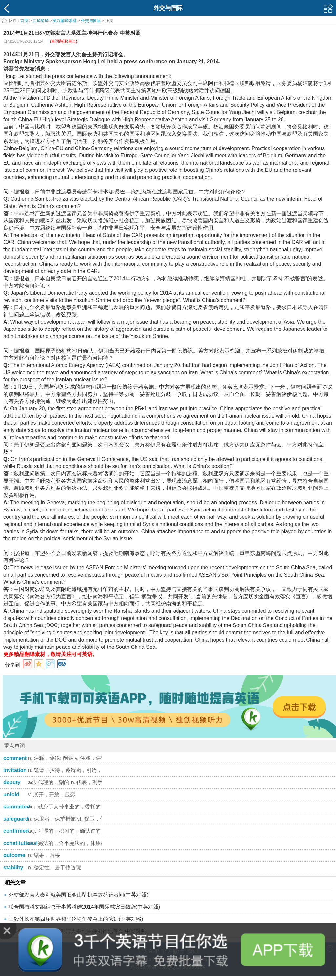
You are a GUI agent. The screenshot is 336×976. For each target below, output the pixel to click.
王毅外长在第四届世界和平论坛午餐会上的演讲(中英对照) (76, 919)
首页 (24, 20)
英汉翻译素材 (64, 20)
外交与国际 (91, 20)
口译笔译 (41, 20)
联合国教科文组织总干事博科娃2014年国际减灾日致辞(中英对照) (84, 907)
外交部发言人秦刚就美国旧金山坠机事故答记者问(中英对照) (79, 894)
